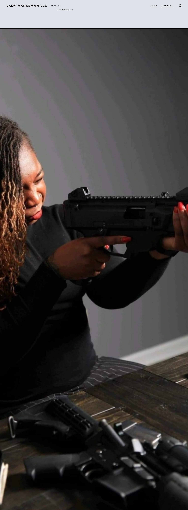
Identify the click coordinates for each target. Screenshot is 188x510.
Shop (154, 6)
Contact (167, 6)
